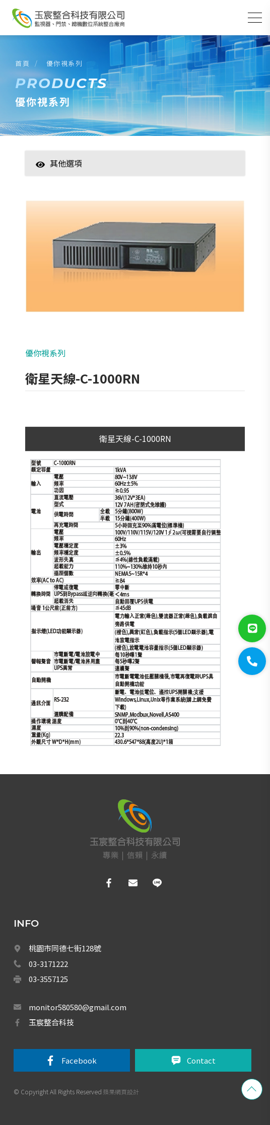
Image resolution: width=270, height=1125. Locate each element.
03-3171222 (48, 963)
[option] (135, 261)
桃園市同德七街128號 (65, 948)
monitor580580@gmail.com (77, 1007)
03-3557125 (48, 978)
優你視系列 (64, 63)
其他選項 (59, 163)
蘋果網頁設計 (121, 1091)
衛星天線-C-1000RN (135, 438)
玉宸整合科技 (51, 1022)
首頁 (22, 63)
